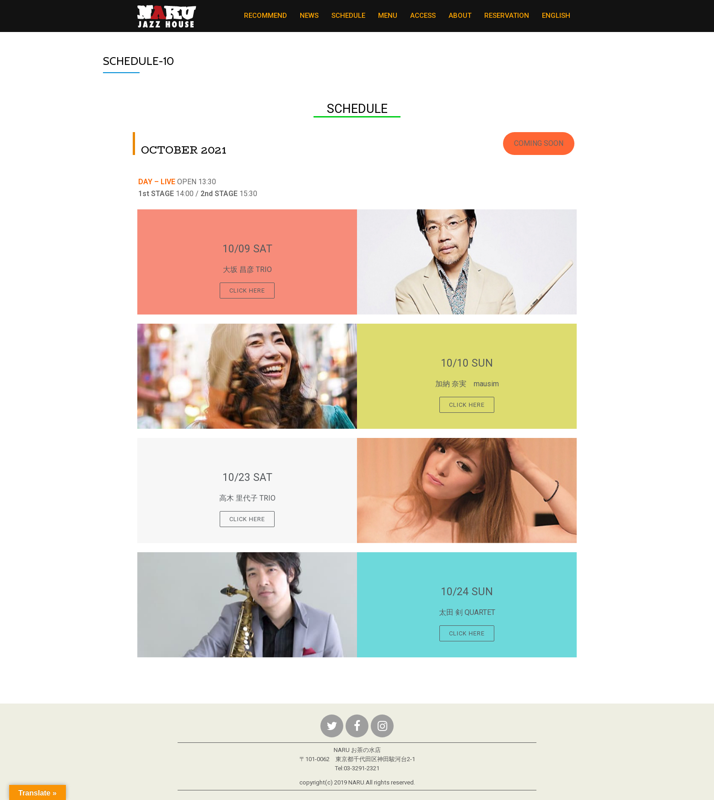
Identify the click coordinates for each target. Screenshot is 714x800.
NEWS (309, 15)
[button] (538, 143)
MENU (387, 15)
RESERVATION (506, 15)
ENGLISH (556, 15)
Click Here (247, 290)
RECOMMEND (265, 15)
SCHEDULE (348, 15)
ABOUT (460, 15)
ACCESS (423, 15)
